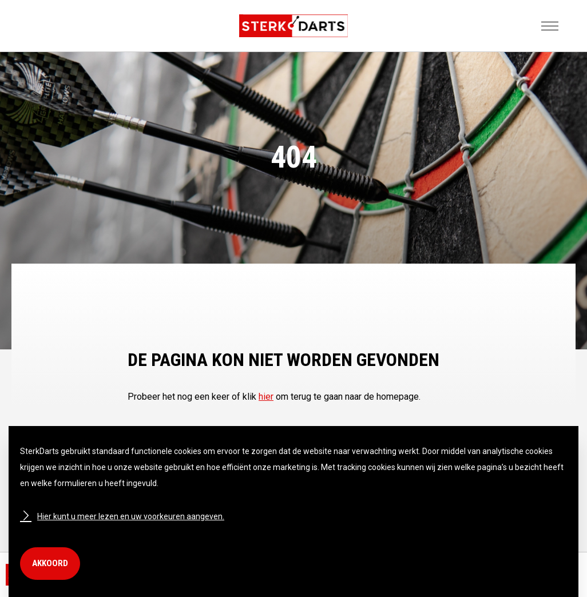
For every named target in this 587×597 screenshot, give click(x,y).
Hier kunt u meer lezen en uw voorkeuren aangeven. (122, 516)
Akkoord (50, 563)
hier (266, 396)
